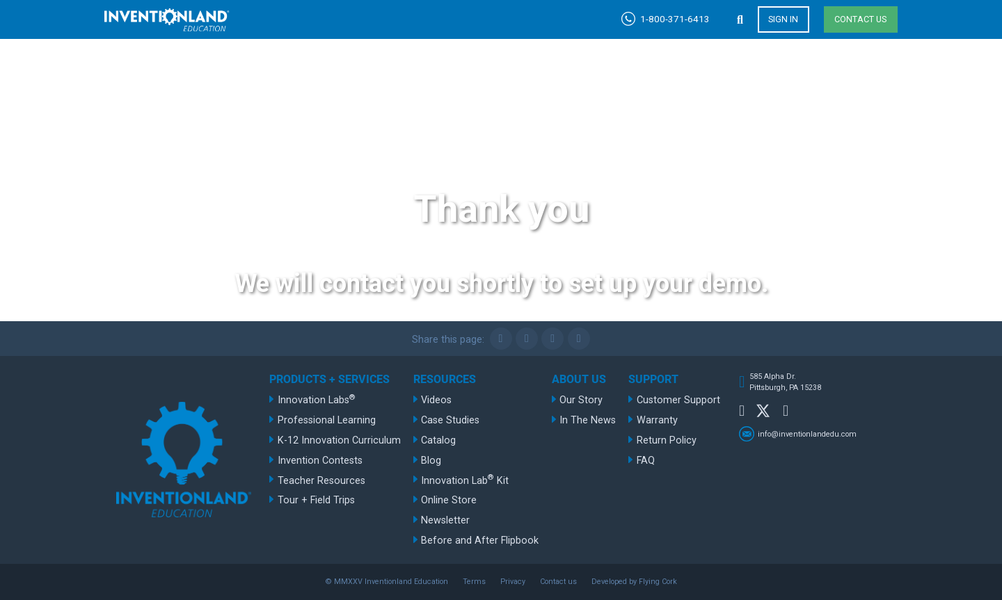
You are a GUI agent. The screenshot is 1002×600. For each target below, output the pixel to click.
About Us (756, 82)
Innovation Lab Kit (465, 479)
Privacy (512, 581)
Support (856, 82)
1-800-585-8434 (593, 111)
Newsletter (445, 520)
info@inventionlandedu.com (807, 433)
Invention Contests (320, 461)
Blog (431, 461)
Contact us (860, 19)
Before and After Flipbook (480, 540)
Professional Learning (327, 420)
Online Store (449, 500)
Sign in (783, 19)
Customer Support (678, 400)
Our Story (581, 400)
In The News (587, 420)
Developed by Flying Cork (634, 581)
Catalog (438, 440)
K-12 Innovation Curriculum (339, 440)
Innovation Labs (317, 399)
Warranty (657, 420)
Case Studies (450, 420)
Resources (647, 82)
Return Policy (667, 440)
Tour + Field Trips (316, 500)
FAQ (646, 461)
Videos (436, 400)
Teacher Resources (321, 481)
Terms (474, 581)
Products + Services (502, 82)
